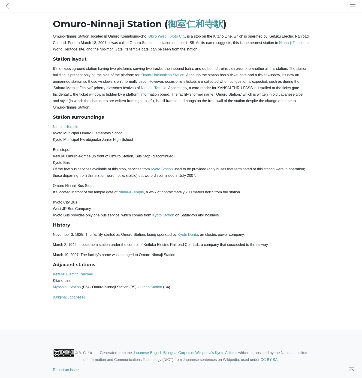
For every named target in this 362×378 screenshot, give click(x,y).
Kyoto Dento (188, 234)
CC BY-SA (269, 360)
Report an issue (66, 370)
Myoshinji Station (67, 287)
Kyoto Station (162, 169)
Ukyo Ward (157, 36)
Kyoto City (177, 36)
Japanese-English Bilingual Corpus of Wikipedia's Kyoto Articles (185, 353)
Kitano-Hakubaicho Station (162, 75)
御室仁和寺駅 (195, 24)
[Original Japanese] (69, 297)
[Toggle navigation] (352, 6)
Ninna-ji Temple (292, 43)
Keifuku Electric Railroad (73, 274)
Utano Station (151, 287)
